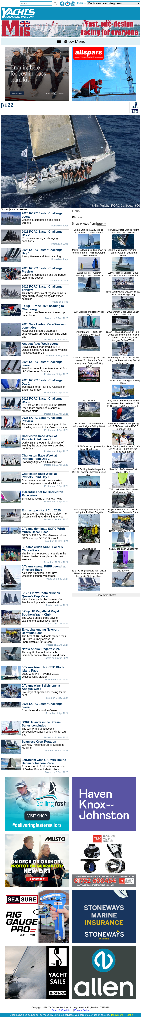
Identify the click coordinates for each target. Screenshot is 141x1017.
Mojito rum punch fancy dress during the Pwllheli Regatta (89, 525)
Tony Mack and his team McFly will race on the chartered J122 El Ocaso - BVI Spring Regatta (123, 410)
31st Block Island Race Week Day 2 (89, 319)
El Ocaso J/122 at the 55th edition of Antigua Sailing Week (89, 432)
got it (130, 1015)
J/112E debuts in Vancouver (123, 558)
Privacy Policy (81, 1010)
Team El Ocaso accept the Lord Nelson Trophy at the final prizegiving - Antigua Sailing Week (89, 369)
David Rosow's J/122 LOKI (123, 538)
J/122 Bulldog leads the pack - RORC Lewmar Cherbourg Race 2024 (89, 478)
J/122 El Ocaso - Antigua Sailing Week (123, 389)
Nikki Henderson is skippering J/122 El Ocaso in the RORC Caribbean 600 (123, 433)
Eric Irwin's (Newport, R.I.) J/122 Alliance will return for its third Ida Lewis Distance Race (89, 580)
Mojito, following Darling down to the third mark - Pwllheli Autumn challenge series (89, 260)
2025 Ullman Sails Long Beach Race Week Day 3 (123, 320)
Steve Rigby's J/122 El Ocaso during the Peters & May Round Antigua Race (123, 367)
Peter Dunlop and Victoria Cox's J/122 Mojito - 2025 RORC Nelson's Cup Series (123, 456)
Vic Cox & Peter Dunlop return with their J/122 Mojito (123, 238)
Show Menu (71, 41)
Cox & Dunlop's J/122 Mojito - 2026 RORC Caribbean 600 (89, 238)
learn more (117, 1015)
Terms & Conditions (62, 1010)
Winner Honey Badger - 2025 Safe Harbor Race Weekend (123, 280)
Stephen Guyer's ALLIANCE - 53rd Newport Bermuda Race (123, 519)
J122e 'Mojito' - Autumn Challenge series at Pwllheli (89, 281)
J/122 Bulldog (89, 408)
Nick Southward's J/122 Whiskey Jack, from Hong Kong (123, 300)
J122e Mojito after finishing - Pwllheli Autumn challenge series (123, 260)
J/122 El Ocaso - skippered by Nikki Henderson (89, 455)
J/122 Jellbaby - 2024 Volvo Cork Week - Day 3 (123, 498)
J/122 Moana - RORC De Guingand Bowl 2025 (89, 341)
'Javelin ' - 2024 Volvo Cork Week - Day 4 (123, 478)
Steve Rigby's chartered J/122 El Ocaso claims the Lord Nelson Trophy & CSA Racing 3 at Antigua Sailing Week (123, 343)
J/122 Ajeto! (123, 578)
